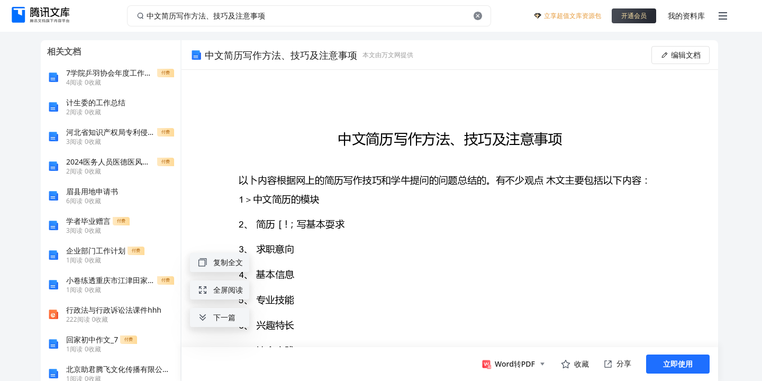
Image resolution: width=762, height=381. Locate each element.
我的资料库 (686, 16)
